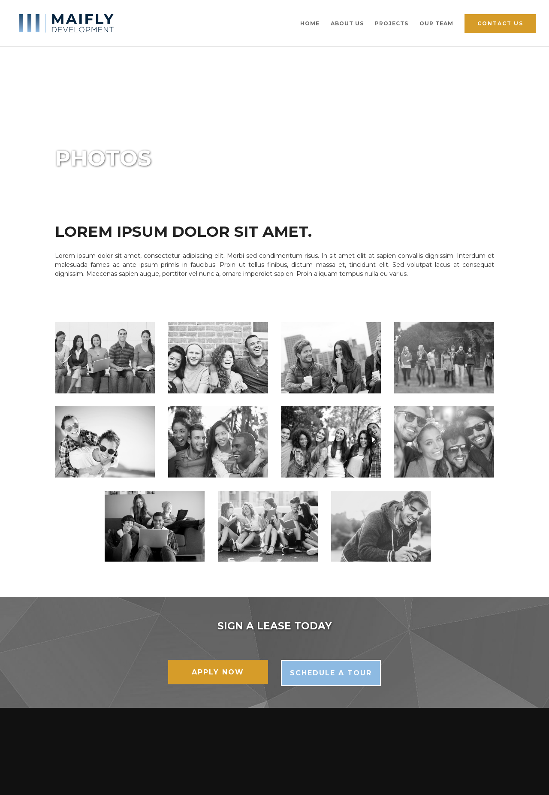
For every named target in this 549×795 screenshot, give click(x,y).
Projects (391, 24)
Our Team (436, 24)
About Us (347, 24)
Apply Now (218, 672)
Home (310, 24)
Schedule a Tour (331, 673)
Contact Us (500, 23)
